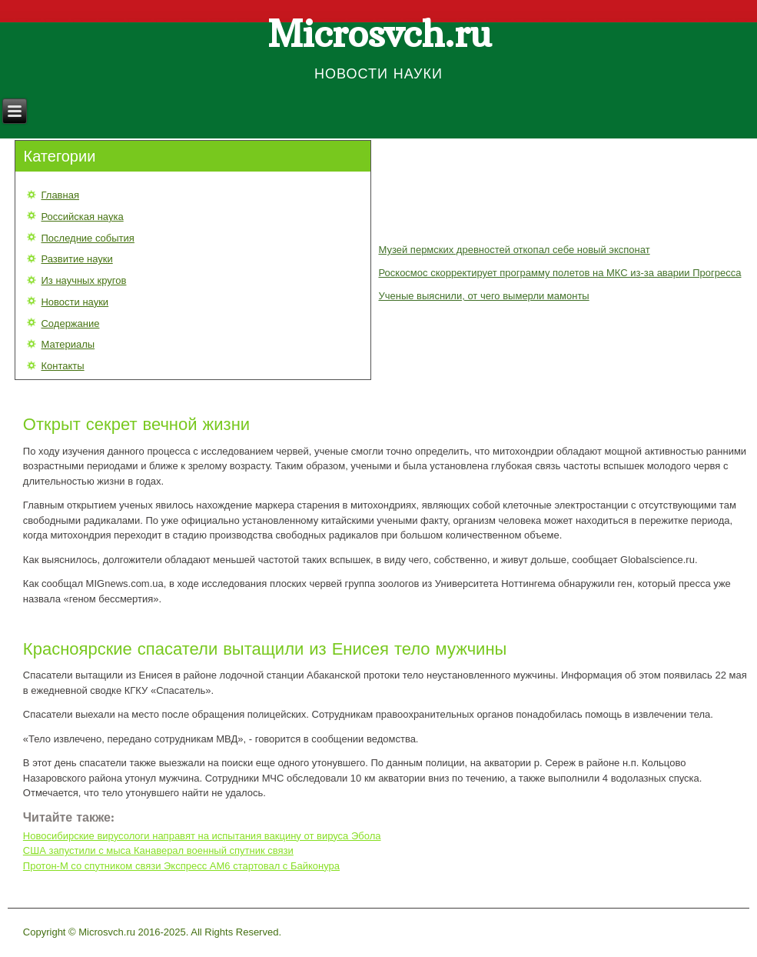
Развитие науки (76, 259)
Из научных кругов (83, 280)
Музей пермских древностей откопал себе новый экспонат (513, 249)
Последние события (87, 238)
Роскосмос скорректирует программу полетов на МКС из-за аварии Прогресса (559, 272)
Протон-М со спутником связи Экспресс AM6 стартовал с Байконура (181, 866)
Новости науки (74, 302)
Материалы (68, 344)
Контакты (62, 366)
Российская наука (82, 216)
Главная (59, 195)
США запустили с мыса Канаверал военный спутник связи (158, 850)
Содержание (70, 323)
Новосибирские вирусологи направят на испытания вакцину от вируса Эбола (202, 836)
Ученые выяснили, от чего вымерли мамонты (483, 296)
